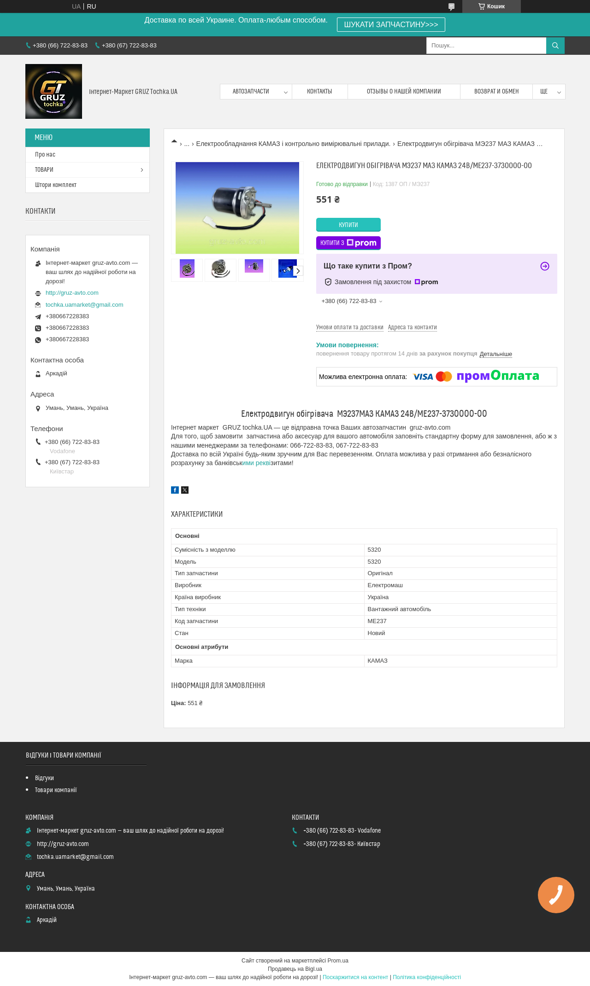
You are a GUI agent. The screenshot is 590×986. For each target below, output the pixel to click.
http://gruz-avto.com (72, 292)
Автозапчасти (251, 91)
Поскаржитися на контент (355, 977)
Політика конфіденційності (427, 977)
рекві (263, 463)
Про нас (45, 154)
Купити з (348, 243)
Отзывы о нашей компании (404, 91)
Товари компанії (56, 790)
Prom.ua (338, 960)
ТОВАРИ (44, 170)
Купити (348, 225)
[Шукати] (555, 45)
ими (248, 463)
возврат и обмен (496, 91)
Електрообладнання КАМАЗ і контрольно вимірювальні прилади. (293, 143)
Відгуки (44, 778)
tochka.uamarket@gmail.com (85, 304)
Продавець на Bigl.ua (295, 969)
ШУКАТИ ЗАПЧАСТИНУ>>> (391, 25)
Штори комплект (56, 185)
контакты (319, 91)
